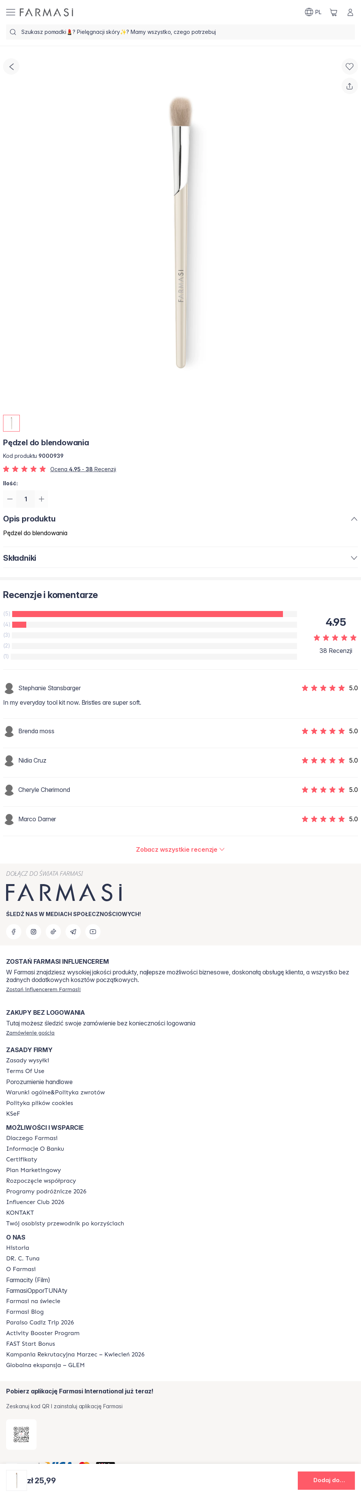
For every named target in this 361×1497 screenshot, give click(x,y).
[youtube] (93, 931)
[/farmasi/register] (43, 989)
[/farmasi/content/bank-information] (35, 1149)
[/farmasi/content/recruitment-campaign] (75, 1354)
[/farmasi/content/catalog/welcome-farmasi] (65, 1223)
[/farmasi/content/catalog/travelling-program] (46, 1191)
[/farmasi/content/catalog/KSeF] (13, 1114)
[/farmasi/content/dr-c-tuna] (23, 1258)
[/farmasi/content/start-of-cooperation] (41, 1181)
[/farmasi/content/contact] (20, 1213)
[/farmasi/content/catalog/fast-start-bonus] (30, 1344)
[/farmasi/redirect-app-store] (21, 1434)
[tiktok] (53, 931)
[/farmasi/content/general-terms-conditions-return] (55, 1092)
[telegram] (73, 931)
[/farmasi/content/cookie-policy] (39, 1103)
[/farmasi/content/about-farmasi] (32, 1138)
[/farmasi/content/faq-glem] (45, 1365)
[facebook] (13, 931)
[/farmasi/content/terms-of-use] (25, 1071)
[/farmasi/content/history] (17, 1248)
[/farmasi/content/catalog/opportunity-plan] (33, 1170)
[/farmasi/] (46, 12)
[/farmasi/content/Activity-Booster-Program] (43, 1333)
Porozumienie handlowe (39, 1082)
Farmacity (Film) (28, 1280)
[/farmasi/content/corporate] (33, 1301)
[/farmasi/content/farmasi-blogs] (25, 1312)
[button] (326, 1480)
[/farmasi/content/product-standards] (21, 1159)
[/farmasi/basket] (333, 12)
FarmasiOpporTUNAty (36, 1290)
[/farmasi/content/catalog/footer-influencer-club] (35, 1202)
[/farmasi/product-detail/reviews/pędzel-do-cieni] (180, 850)
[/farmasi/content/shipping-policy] (27, 1060)
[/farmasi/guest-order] (30, 1032)
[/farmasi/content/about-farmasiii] (21, 1269)
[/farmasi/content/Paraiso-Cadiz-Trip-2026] (40, 1322)
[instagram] (33, 931)
